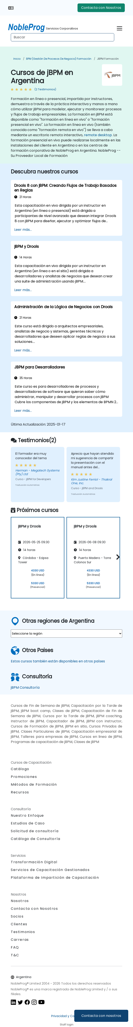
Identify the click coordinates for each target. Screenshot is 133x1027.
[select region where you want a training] (66, 633)
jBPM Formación (108, 59)
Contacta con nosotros (101, 1015)
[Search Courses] (62, 37)
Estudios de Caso (28, 823)
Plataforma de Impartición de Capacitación (55, 877)
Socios (17, 916)
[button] (117, 557)
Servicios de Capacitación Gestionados (50, 869)
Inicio (17, 59)
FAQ (15, 947)
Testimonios (23, 931)
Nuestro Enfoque (27, 815)
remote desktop (98, 135)
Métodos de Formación (34, 784)
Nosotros (20, 900)
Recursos (20, 792)
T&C (15, 955)
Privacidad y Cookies (66, 1016)
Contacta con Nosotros (101, 7)
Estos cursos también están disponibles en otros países (58, 661)
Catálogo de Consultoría (35, 838)
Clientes (19, 924)
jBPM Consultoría (25, 687)
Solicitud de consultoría (35, 831)
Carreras (20, 939)
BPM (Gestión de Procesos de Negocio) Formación (58, 59)
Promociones (24, 776)
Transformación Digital (34, 862)
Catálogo (20, 768)
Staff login (66, 1024)
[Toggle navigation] (119, 27)
